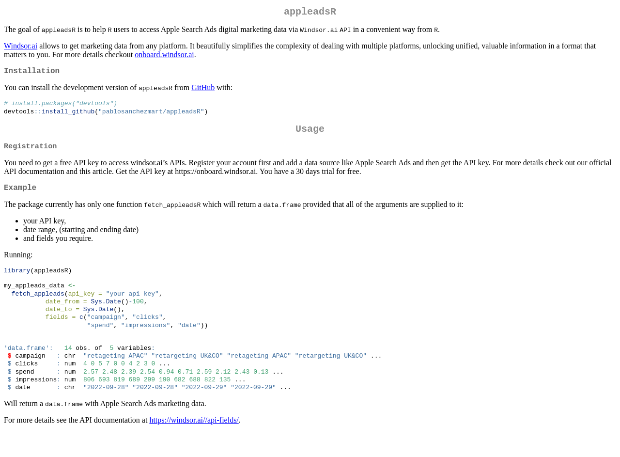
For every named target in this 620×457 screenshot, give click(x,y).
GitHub (203, 91)
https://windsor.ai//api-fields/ (193, 445)
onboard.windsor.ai (164, 56)
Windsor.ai (20, 48)
